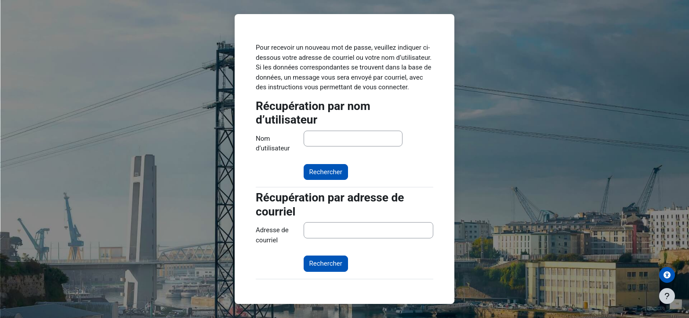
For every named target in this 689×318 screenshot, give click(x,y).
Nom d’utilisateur (273, 144)
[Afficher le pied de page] (667, 296)
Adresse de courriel (272, 235)
